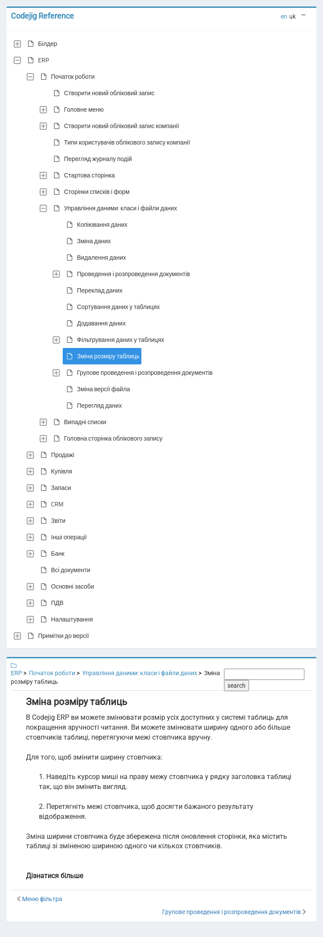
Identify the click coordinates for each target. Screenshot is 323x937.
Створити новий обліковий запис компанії (114, 125)
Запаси (54, 487)
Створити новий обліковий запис (102, 93)
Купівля (54, 471)
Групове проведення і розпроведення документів (138, 372)
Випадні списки (78, 421)
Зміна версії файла (96, 389)
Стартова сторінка (82, 175)
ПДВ (50, 602)
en (284, 16)
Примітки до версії (56, 635)
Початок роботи (66, 76)
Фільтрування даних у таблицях (113, 339)
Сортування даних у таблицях (111, 306)
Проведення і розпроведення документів (126, 273)
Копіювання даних (95, 224)
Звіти (51, 520)
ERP (36, 60)
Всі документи (63, 569)
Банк (50, 553)
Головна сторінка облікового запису (106, 438)
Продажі (55, 454)
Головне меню (77, 109)
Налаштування (65, 619)
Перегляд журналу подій (91, 158)
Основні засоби (65, 586)
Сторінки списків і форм (90, 191)
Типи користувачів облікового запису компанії (120, 142)
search (236, 685)
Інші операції (62, 537)
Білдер (40, 43)
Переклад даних (92, 290)
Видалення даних (94, 257)
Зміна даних (87, 241)
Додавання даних (94, 323)
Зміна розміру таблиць (101, 356)
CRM (50, 504)
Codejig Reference (42, 15)
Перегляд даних (92, 405)
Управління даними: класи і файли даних (113, 208)
